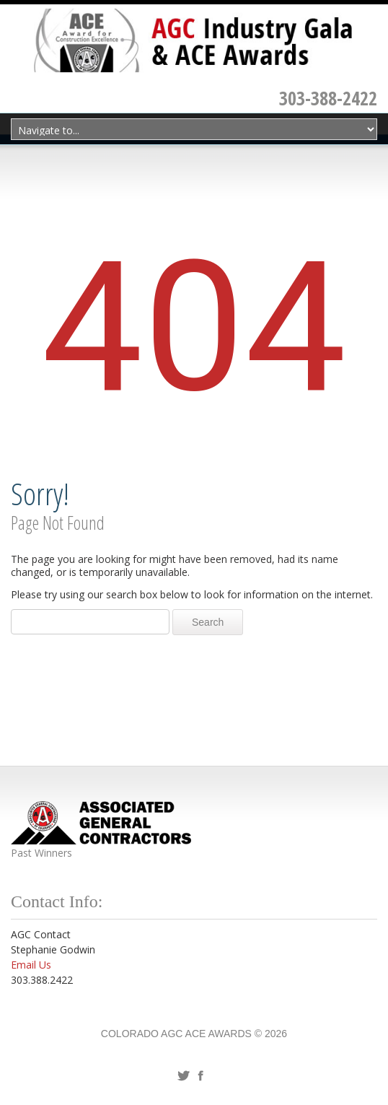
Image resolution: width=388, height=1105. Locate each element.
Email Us (31, 964)
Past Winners (41, 853)
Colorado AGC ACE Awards (176, 1033)
